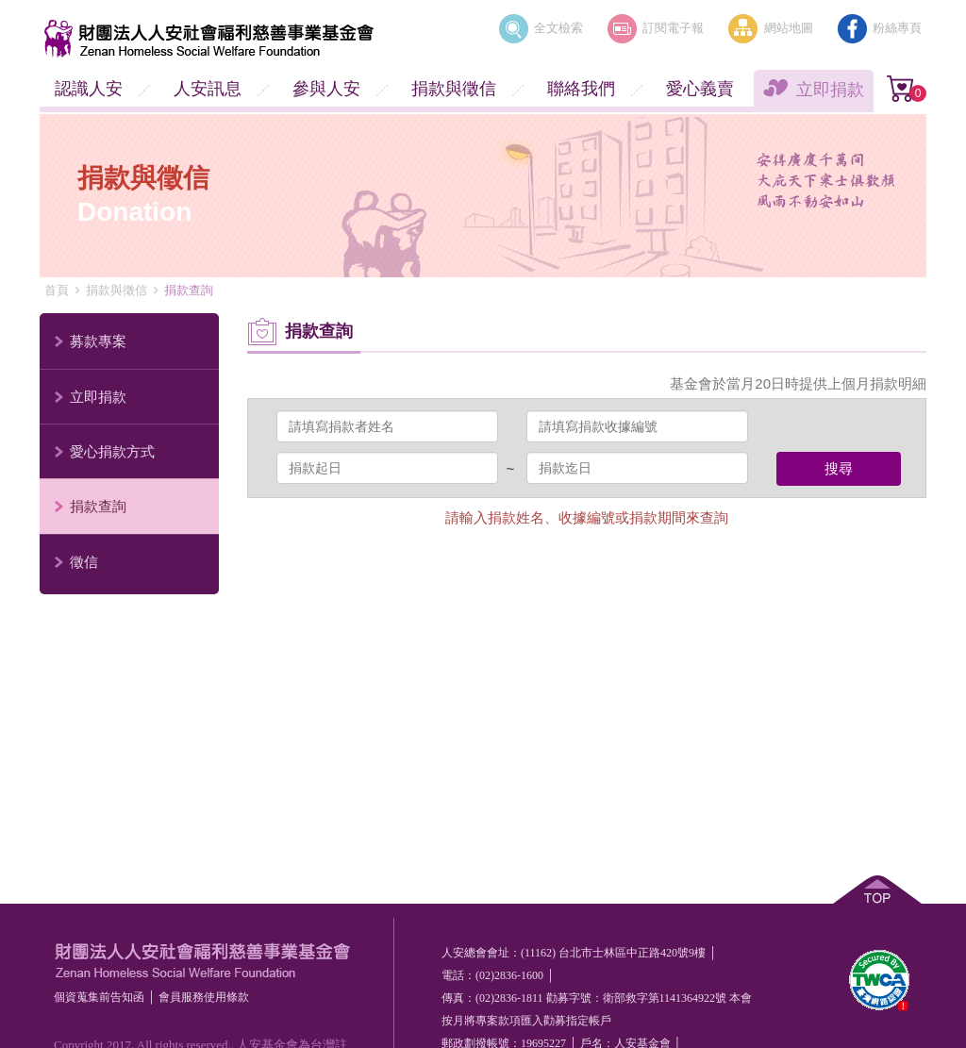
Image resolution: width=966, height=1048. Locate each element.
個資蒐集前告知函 (99, 997)
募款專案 (98, 341)
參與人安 (326, 88)
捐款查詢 (98, 506)
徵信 (84, 562)
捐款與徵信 (453, 88)
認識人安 (89, 88)
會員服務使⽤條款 (203, 997)
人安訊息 (208, 88)
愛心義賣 (700, 88)
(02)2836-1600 (509, 975)
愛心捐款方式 (112, 451)
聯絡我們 (581, 88)
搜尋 (838, 468)
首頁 (56, 290)
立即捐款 (830, 89)
